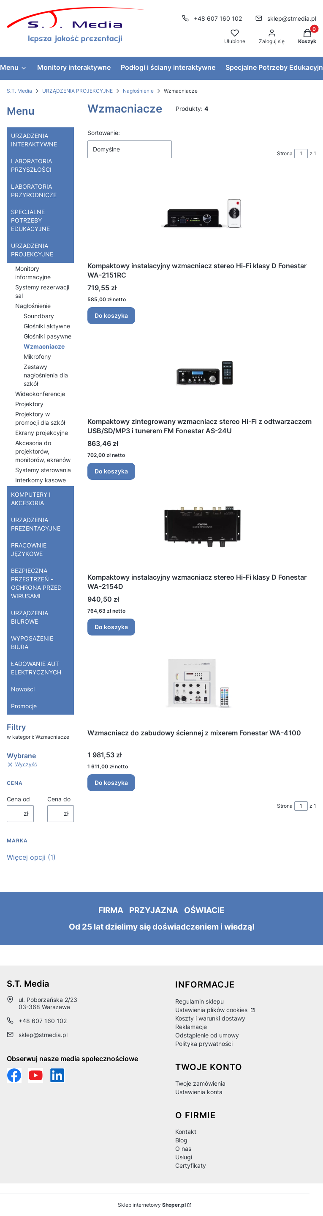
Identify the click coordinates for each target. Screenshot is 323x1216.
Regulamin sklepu (199, 1001)
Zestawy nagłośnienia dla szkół (46, 375)
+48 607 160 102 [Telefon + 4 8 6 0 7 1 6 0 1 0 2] (218, 18)
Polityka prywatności (204, 1043)
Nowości (23, 689)
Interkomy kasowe (40, 480)
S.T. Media (19, 91)
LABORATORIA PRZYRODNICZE (34, 190)
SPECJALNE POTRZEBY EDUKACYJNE (30, 220)
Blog (181, 1140)
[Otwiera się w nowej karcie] (35, 1075)
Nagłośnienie (138, 91)
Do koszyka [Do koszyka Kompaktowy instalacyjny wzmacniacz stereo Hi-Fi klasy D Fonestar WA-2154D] (111, 626)
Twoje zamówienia (200, 1083)
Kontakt (185, 1131)
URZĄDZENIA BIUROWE (29, 617)
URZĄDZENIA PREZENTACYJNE (35, 524)
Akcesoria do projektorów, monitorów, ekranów (43, 451)
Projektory (29, 403)
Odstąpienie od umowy (207, 1035)
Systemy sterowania (43, 469)
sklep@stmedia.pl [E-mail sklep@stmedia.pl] (291, 18)
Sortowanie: (103, 132)
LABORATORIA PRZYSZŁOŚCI (31, 165)
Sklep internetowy (152, 1205)
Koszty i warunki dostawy (210, 1018)
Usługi (183, 1157)
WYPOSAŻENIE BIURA (32, 642)
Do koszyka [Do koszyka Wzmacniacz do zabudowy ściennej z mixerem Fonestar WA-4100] (111, 782)
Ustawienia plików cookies (212, 1009)
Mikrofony (37, 356)
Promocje (24, 706)
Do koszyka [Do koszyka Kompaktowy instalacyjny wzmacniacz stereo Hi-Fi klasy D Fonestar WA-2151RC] (111, 315)
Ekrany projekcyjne (41, 432)
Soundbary (39, 315)
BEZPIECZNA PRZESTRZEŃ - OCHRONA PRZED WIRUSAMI (36, 583)
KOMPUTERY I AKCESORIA (31, 498)
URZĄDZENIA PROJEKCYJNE (77, 91)
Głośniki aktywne (47, 326)
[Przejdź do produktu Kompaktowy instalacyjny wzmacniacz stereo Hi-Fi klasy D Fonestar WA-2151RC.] (201, 216)
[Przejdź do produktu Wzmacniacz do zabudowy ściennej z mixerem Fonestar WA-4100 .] (201, 683)
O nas (183, 1148)
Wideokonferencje (40, 393)
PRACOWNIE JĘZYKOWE (28, 549)
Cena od (18, 799)
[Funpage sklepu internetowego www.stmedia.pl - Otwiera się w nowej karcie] (14, 1075)
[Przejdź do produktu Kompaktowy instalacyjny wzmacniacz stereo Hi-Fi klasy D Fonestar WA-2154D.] (201, 528)
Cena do (59, 799)
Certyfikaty (190, 1165)
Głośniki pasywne (47, 336)
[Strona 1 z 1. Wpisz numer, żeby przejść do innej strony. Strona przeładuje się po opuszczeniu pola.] (301, 153)
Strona (285, 153)
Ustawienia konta (199, 1091)
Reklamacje (191, 1026)
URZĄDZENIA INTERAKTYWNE (34, 140)
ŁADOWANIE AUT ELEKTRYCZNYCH (36, 668)
